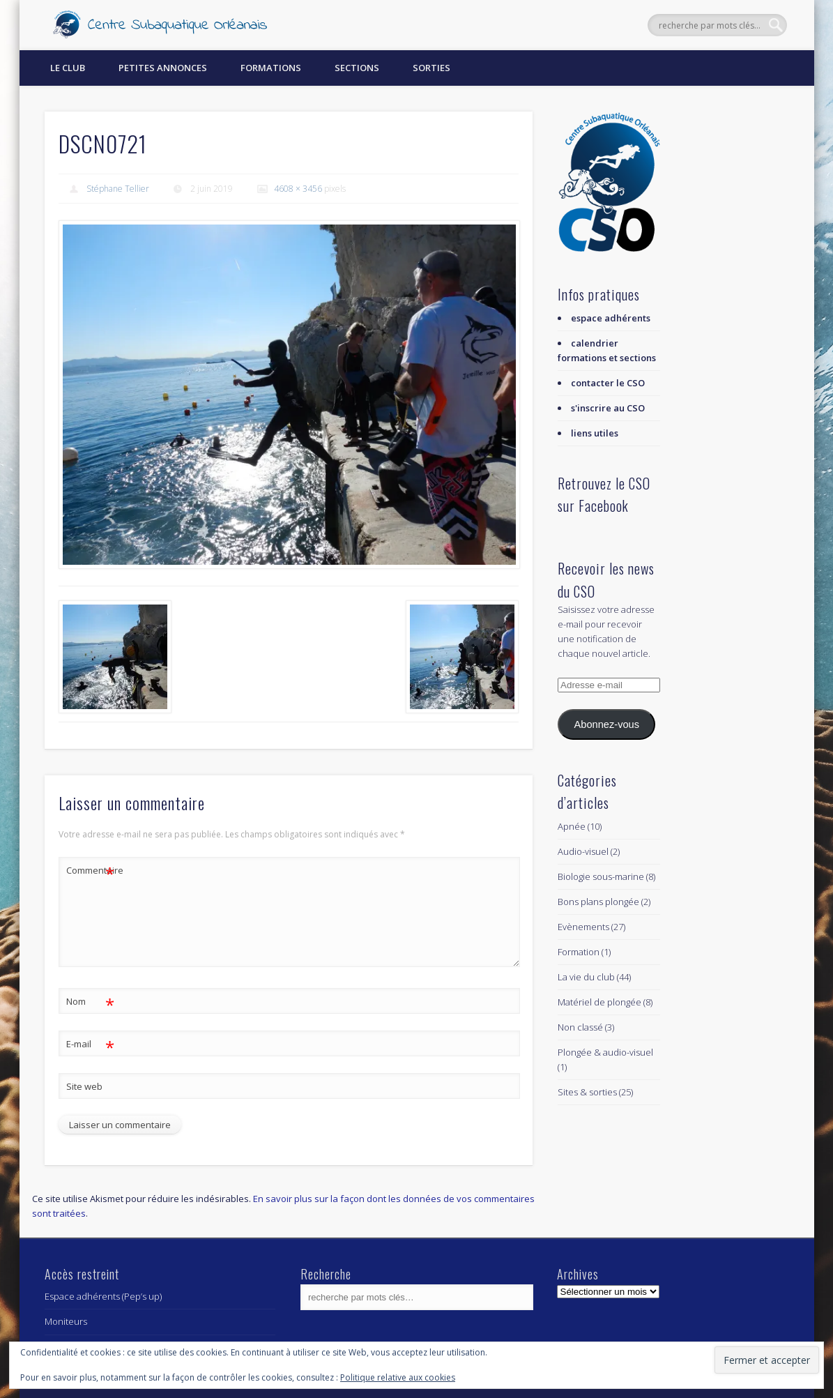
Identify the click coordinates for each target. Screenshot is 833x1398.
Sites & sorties (587, 1092)
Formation (578, 951)
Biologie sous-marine (601, 876)
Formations (270, 67)
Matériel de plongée (599, 1002)
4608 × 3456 (298, 189)
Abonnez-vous (606, 724)
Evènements (583, 926)
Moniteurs (66, 1321)
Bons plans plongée (598, 901)
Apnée (572, 826)
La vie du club (586, 977)
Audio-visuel (583, 851)
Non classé (580, 1027)
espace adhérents (610, 318)
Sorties (431, 67)
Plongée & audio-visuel (605, 1052)
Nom (90, 1001)
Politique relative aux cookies (397, 1377)
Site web (84, 1086)
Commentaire (90, 870)
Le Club (67, 67)
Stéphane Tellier (117, 189)
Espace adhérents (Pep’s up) (103, 1296)
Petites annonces (163, 67)
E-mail (90, 1044)
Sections (357, 67)
